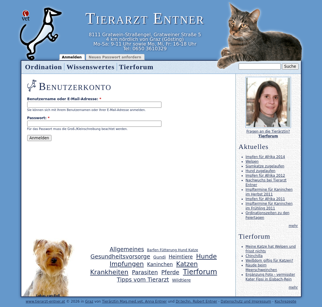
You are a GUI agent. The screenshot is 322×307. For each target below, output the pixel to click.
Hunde (206, 256)
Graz (89, 301)
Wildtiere (181, 280)
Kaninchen (160, 264)
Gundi (159, 257)
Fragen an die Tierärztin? (268, 131)
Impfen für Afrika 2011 (265, 199)
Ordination (43, 67)
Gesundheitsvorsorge (120, 256)
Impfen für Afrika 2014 (265, 157)
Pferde (170, 272)
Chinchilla (254, 256)
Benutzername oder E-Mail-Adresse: (64, 99)
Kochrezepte (285, 301)
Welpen (252, 161)
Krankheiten (109, 272)
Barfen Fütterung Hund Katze (172, 250)
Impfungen (127, 264)
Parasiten (145, 272)
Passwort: (38, 118)
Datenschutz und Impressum (246, 301)
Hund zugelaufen (260, 171)
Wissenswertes (90, 67)
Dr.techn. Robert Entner (196, 301)
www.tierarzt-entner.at (45, 301)
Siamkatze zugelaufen (265, 166)
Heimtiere (181, 257)
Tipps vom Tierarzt (143, 279)
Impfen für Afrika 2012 (265, 176)
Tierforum (136, 67)
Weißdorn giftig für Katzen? (269, 261)
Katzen (187, 264)
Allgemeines (127, 249)
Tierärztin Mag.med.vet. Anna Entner (134, 301)
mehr (293, 226)
